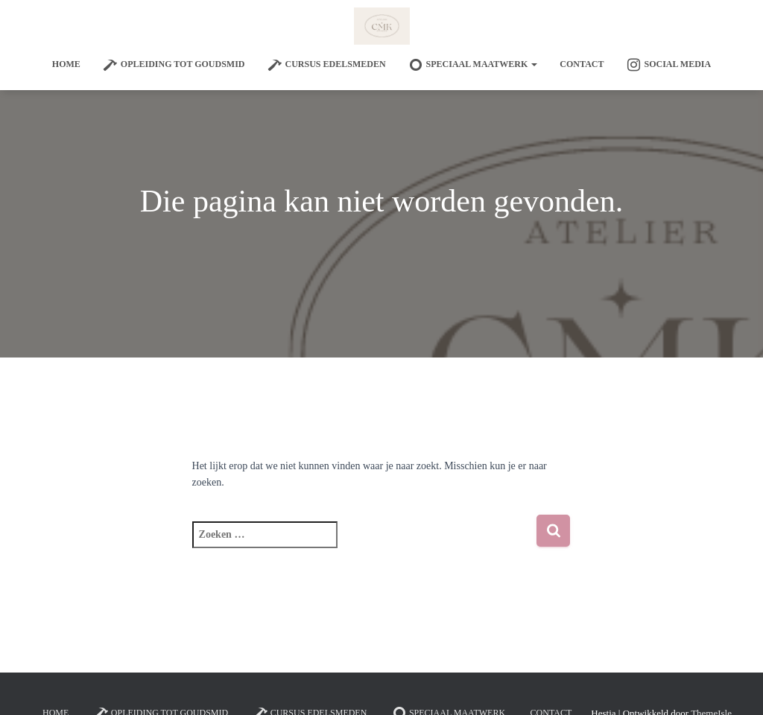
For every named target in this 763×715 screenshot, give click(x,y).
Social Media (668, 64)
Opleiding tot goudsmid (174, 64)
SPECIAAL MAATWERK (473, 64)
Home (66, 64)
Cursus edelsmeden (326, 64)
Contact (582, 64)
